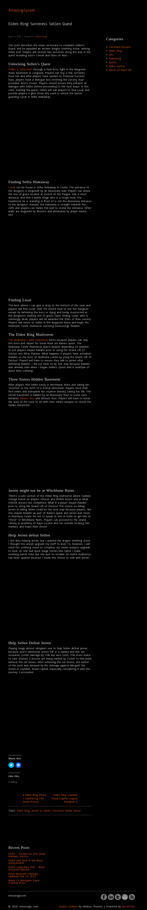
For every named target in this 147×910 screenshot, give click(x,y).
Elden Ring (41, 36)
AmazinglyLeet (21, 10)
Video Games (117, 66)
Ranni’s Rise (27, 398)
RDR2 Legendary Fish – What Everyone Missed (26, 868)
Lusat (11, 187)
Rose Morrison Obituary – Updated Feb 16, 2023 (24, 875)
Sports (113, 62)
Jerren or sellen (40, 810)
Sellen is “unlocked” (20, 69)
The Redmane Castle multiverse (28, 340)
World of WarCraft (120, 70)
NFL (111, 54)
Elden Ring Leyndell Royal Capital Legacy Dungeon (64, 798)
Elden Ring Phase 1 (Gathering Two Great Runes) (35, 798)
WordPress (128, 906)
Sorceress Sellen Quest (66, 810)
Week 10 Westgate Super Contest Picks (24, 881)
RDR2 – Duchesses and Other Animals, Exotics (27, 855)
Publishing (115, 58)
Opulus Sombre (68, 906)
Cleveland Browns (120, 47)
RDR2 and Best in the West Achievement (25, 862)
